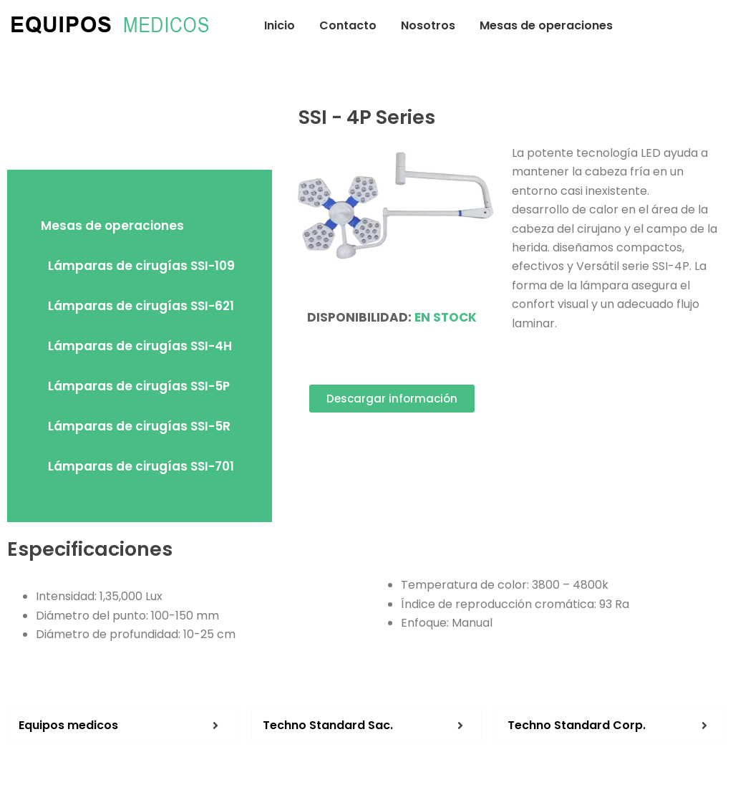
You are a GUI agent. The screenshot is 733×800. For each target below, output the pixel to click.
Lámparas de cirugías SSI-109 (141, 265)
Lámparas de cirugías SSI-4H (140, 346)
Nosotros (428, 25)
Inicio (279, 25)
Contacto (348, 25)
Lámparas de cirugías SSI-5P (139, 386)
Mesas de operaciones (546, 25)
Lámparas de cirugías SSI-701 (141, 466)
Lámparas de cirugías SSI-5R (139, 426)
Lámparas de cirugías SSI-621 (141, 305)
